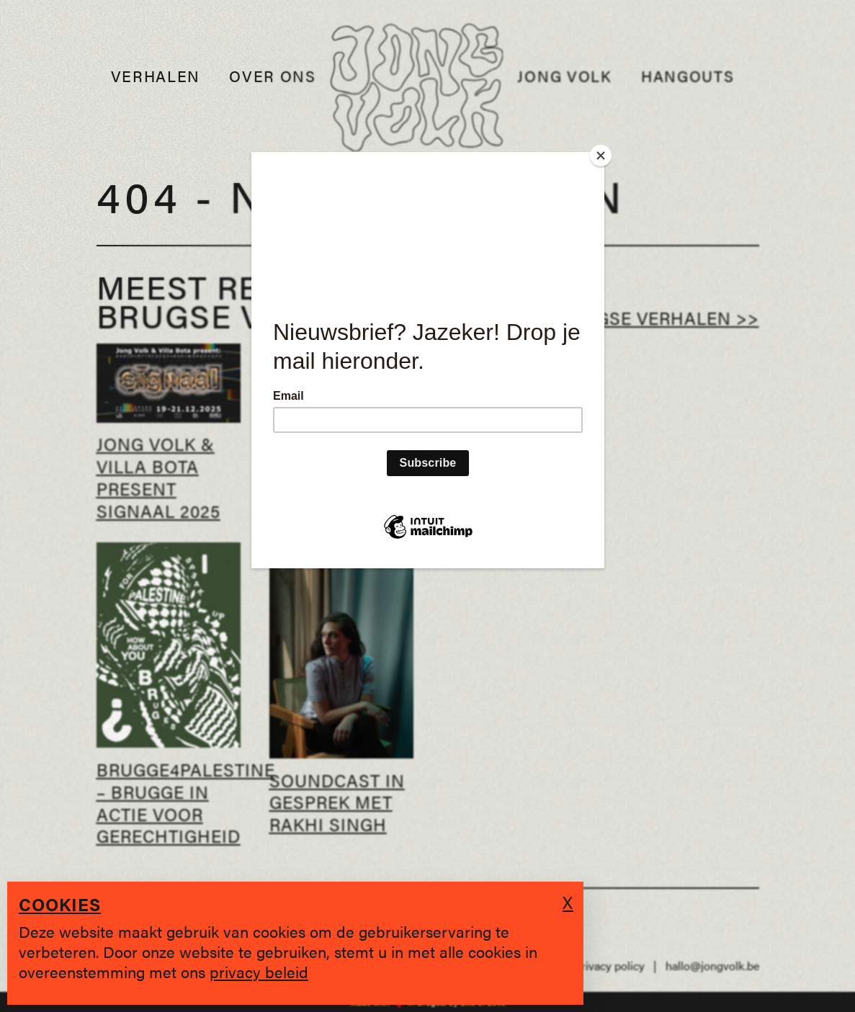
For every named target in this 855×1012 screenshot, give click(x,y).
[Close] (601, 155)
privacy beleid (259, 971)
